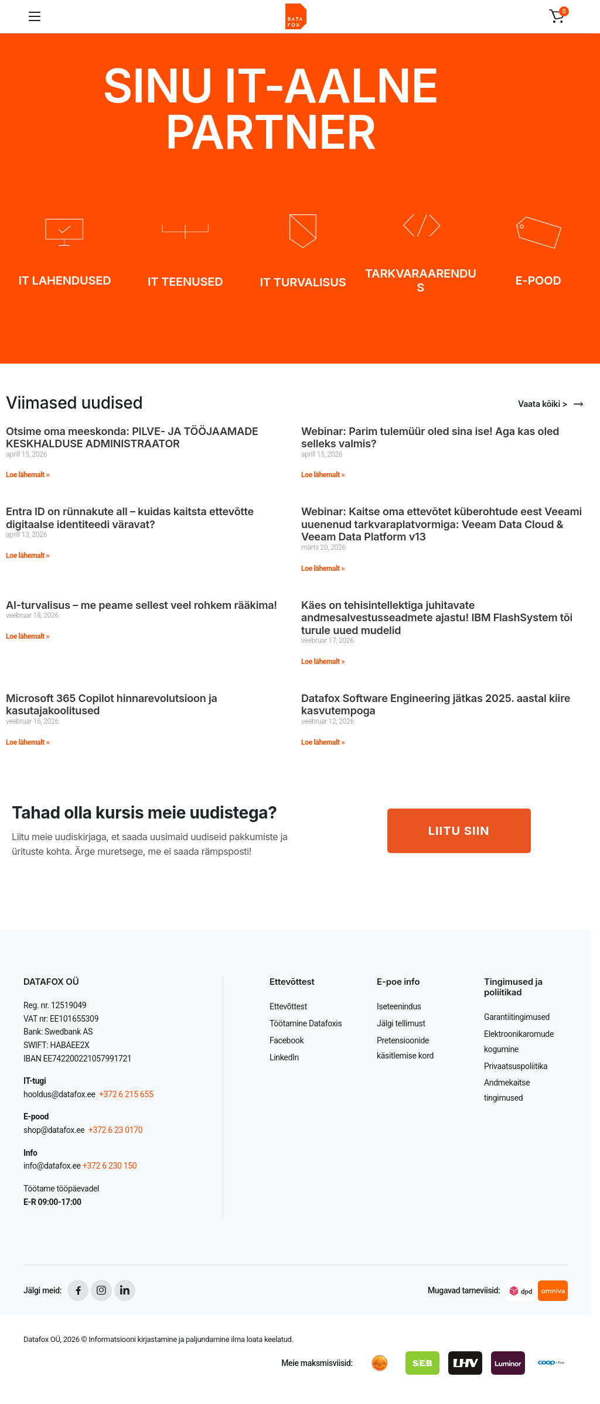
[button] (557, 16)
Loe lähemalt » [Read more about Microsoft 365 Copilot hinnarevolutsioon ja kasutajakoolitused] (27, 742)
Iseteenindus (399, 1006)
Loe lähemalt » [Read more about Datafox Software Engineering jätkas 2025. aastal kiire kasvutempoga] (323, 742)
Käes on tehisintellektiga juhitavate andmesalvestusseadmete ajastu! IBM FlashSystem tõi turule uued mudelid (436, 617)
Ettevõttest (288, 1006)
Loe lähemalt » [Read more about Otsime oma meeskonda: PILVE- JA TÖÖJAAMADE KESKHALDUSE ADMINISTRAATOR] (27, 475)
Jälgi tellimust (401, 1023)
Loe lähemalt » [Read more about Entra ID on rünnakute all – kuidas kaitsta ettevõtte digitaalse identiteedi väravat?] (27, 556)
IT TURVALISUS (303, 282)
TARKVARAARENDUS (420, 280)
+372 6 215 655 (126, 1094)
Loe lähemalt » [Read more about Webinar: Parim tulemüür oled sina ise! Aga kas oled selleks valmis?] (323, 475)
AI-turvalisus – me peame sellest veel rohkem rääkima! (141, 605)
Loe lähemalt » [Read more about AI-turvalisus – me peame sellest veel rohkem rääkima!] (27, 636)
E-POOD (538, 280)
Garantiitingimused (517, 1017)
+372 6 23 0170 (115, 1130)
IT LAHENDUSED (64, 280)
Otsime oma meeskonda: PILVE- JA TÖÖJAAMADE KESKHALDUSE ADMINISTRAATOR (132, 437)
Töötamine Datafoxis (306, 1023)
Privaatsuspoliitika (515, 1066)
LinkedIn (284, 1057)
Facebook (287, 1040)
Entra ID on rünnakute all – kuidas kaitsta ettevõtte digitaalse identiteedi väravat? (130, 517)
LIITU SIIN (459, 831)
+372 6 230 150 (110, 1165)
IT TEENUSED (185, 282)
